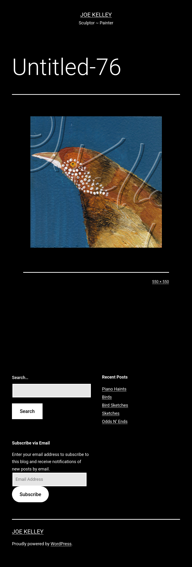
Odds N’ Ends (115, 421)
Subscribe (30, 494)
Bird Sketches (115, 405)
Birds (107, 397)
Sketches (111, 413)
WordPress (61, 543)
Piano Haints (114, 388)
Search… (20, 377)
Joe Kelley (96, 14)
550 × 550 (160, 281)
